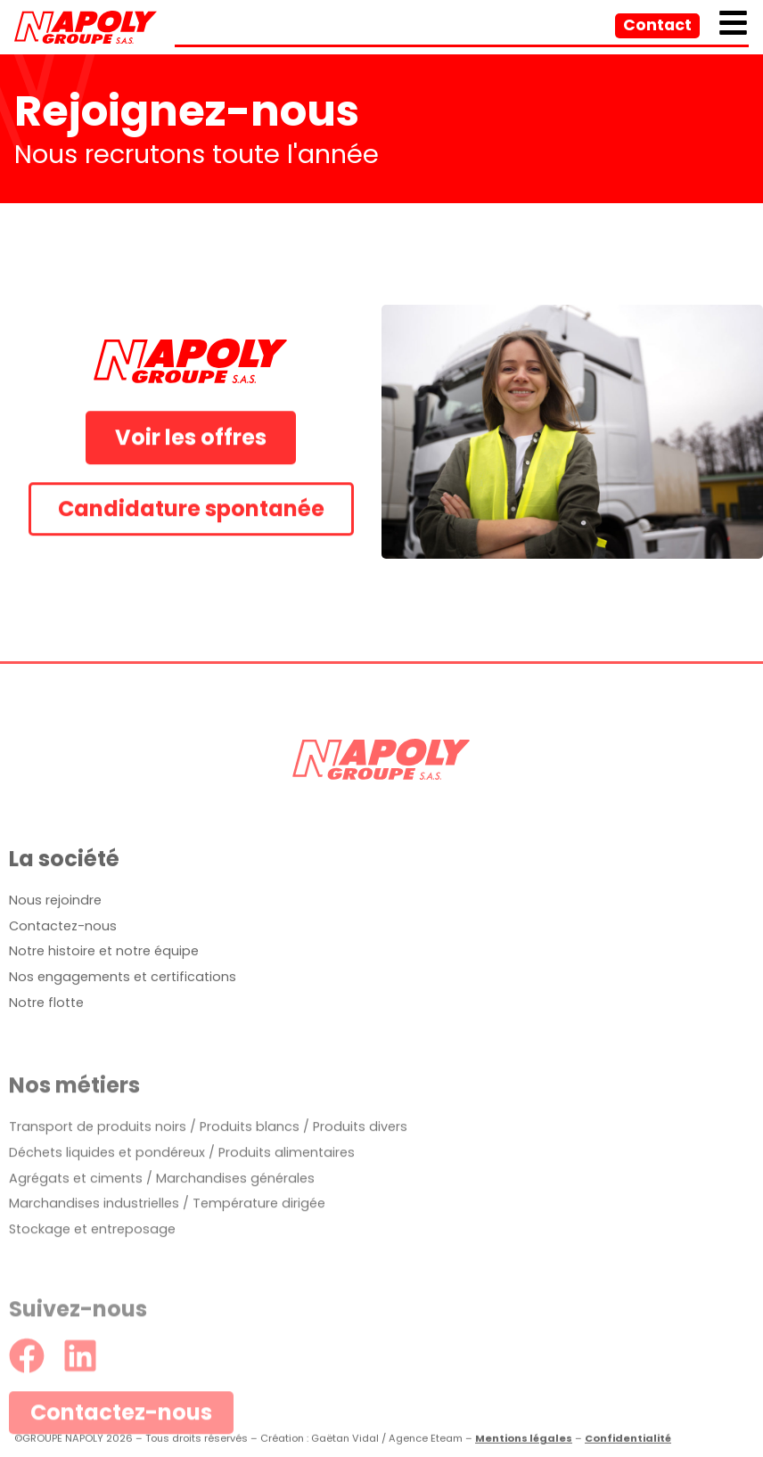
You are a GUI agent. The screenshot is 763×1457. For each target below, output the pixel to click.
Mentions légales (523, 1444)
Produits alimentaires (286, 1216)
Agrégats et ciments (76, 1242)
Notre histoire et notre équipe (104, 991)
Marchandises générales (235, 1242)
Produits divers (360, 1190)
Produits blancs (249, 1190)
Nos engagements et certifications (122, 1017)
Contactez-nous (63, 965)
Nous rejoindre (55, 940)
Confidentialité (628, 1444)
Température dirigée (259, 1268)
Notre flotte (46, 1043)
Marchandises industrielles (94, 1268)
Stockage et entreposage (92, 1293)
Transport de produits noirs (97, 1190)
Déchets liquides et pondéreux (107, 1216)
